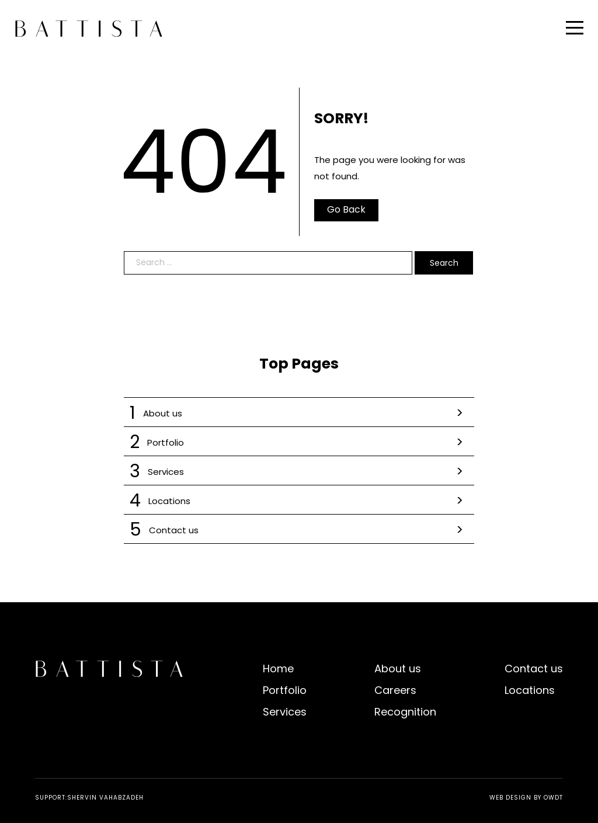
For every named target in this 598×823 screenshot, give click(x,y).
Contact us (299, 530)
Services (299, 472)
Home (278, 668)
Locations (299, 501)
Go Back (346, 209)
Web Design (510, 797)
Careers (395, 690)
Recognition (405, 711)
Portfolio (299, 442)
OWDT (553, 797)
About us (299, 413)
